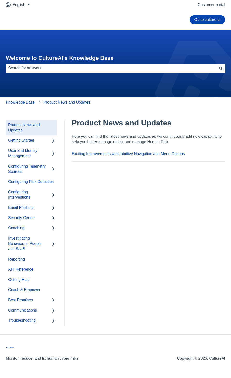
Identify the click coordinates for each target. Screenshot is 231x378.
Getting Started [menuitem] (21, 140)
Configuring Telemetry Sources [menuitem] (27, 169)
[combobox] (111, 68)
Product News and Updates (66, 102)
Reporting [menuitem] (16, 259)
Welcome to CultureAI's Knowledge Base (59, 58)
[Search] (220, 68)
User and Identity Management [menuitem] (22, 153)
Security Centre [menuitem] (21, 218)
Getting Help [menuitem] (19, 280)
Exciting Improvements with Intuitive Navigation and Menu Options (128, 154)
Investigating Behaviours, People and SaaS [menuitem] (25, 243)
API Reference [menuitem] (20, 269)
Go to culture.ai (207, 20)
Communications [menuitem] (22, 310)
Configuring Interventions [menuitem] (19, 194)
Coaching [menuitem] (16, 228)
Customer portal (211, 5)
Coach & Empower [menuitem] (24, 290)
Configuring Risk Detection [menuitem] (31, 182)
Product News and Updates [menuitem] (24, 127)
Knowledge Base (20, 102)
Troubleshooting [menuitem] (22, 320)
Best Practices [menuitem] (20, 300)
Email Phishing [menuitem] (21, 207)
